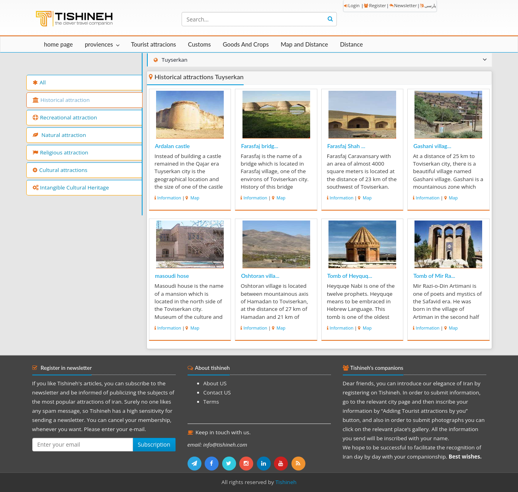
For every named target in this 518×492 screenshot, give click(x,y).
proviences (99, 44)
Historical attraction (61, 99)
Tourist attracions (153, 44)
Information (169, 198)
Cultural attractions (60, 170)
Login (352, 5)
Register (375, 5)
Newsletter (403, 5)
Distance (351, 44)
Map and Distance (304, 44)
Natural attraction (59, 135)
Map (194, 198)
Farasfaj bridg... (259, 146)
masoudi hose (172, 275)
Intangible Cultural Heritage (71, 187)
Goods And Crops (246, 44)
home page (58, 44)
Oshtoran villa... (260, 275)
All (39, 82)
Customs (199, 44)
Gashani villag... (432, 146)
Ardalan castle (172, 146)
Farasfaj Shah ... (346, 146)
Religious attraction (60, 152)
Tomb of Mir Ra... (434, 275)
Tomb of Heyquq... (349, 275)
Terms (211, 401)
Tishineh (286, 482)
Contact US (217, 392)
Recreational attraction (65, 117)
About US (215, 383)
